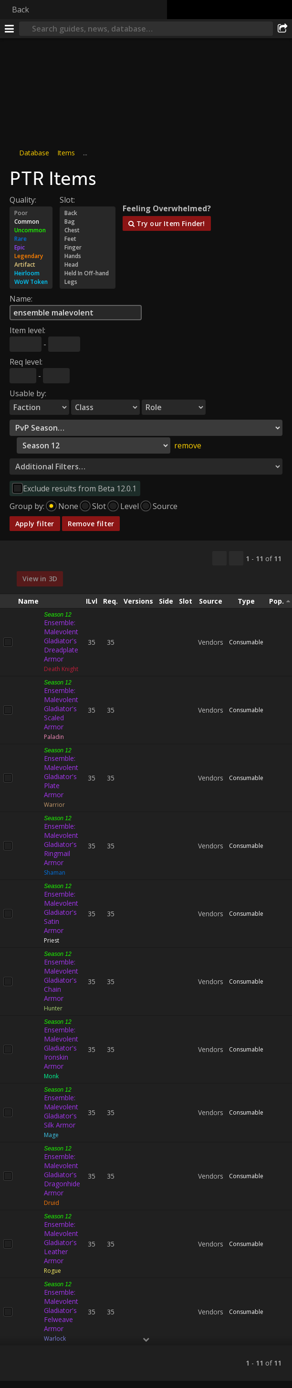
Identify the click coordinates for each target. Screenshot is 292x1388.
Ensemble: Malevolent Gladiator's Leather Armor (61, 1242)
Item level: (27, 330)
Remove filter (91, 523)
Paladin (54, 737)
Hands (87, 256)
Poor (31, 213)
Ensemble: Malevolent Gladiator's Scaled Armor (61, 708)
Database (34, 152)
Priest (51, 940)
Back (20, 9)
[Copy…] (219, 558)
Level (129, 506)
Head (87, 264)
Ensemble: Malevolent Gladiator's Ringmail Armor (61, 844)
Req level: (26, 362)
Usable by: (28, 393)
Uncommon (31, 230)
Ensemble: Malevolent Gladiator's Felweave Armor (61, 1310)
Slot (99, 506)
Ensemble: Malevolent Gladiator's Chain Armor (61, 980)
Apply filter (34, 523)
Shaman (54, 872)
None (68, 506)
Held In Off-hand (87, 273)
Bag (87, 221)
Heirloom (31, 273)
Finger (87, 247)
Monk (51, 1076)
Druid (51, 1203)
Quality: (23, 200)
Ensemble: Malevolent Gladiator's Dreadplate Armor (61, 640)
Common (31, 221)
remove (187, 445)
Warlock (55, 1338)
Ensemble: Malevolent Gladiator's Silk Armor (61, 1111)
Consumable (246, 642)
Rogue (52, 1271)
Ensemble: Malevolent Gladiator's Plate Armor (61, 776)
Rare (31, 239)
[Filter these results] (236, 558)
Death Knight (61, 669)
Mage (51, 1135)
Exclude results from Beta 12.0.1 (79, 488)
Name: (21, 298)
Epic (31, 247)
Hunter (53, 1008)
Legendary (31, 256)
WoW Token (31, 282)
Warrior (54, 805)
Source (165, 506)
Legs (87, 282)
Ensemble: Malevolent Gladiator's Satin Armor (61, 912)
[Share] (282, 28)
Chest (87, 230)
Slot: (67, 200)
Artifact (31, 264)
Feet (87, 239)
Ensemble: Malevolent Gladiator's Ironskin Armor (61, 1048)
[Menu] (9, 28)
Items (66, 152)
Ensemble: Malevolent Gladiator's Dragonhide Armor (62, 1174)
